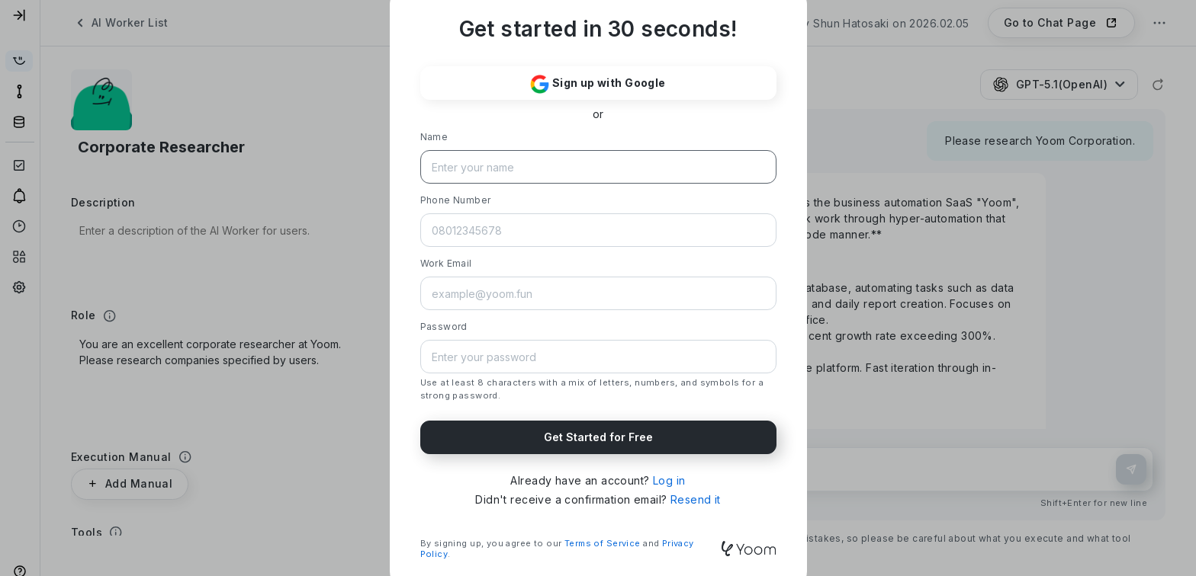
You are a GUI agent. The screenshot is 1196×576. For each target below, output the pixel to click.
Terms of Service (602, 543)
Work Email (446, 263)
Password (444, 326)
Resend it (695, 499)
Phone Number (455, 200)
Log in (669, 480)
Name (434, 136)
